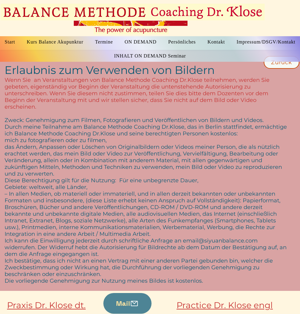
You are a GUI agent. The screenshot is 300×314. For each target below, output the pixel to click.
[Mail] (127, 303)
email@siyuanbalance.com (220, 240)
